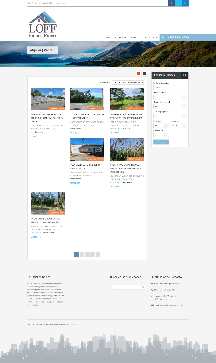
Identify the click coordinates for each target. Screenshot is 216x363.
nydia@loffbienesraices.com (53, 3)
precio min (175, 121)
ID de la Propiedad (161, 83)
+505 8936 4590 (169, 290)
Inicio (107, 37)
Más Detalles (37, 132)
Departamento (159, 92)
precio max (158, 130)
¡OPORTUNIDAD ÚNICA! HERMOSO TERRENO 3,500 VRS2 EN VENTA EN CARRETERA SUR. (125, 168)
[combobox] (169, 97)
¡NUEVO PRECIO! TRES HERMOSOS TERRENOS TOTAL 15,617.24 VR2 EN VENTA (47, 118)
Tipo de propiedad (161, 111)
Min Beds (157, 121)
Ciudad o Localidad (161, 102)
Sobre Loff (136, 37)
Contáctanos (151, 37)
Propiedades (120, 37)
